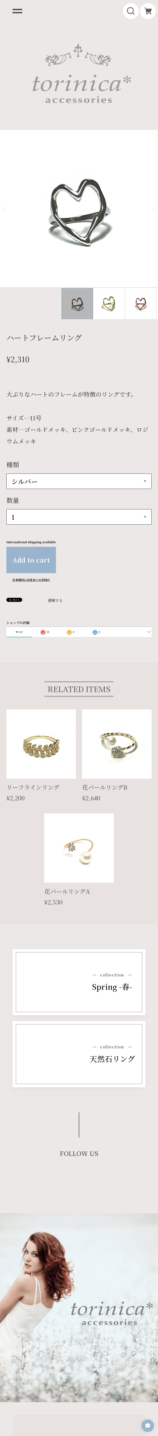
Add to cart (31, 490)
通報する (55, 531)
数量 (12, 431)
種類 (12, 395)
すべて (19, 563)
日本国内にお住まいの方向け (31, 511)
